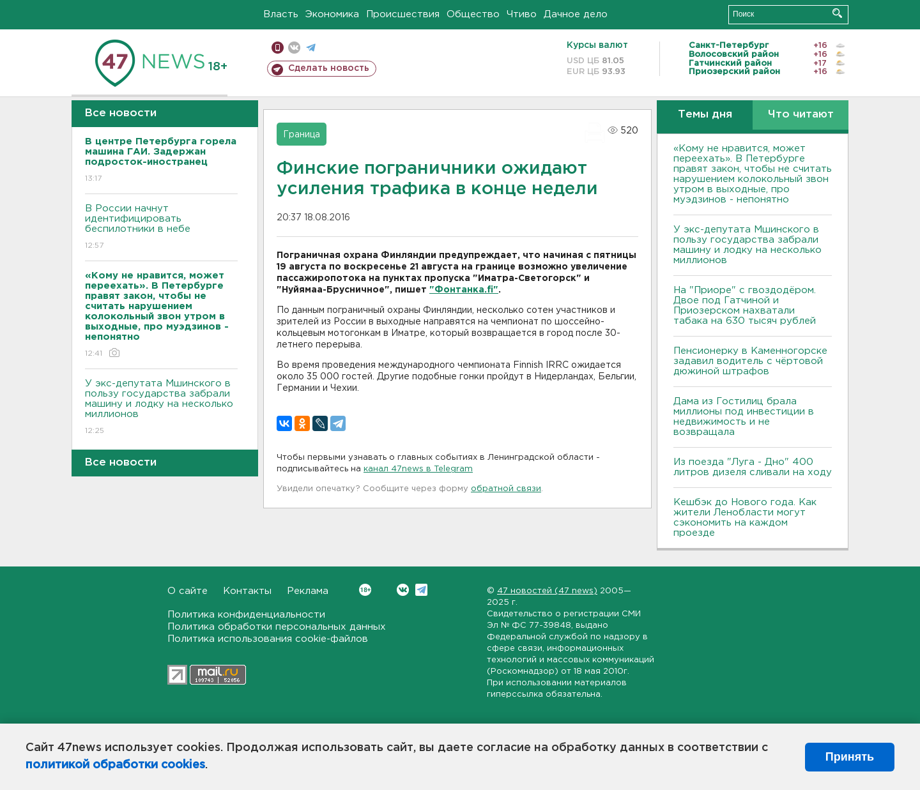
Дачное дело (576, 14)
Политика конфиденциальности (246, 615)
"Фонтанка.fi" (463, 290)
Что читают (801, 114)
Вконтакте (365, 590)
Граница (301, 135)
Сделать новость (328, 68)
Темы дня (705, 114)
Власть (280, 14)
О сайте (187, 591)
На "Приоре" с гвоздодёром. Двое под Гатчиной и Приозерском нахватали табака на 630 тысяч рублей (744, 305)
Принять (849, 756)
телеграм (311, 48)
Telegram (421, 590)
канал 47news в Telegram (418, 469)
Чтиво (522, 14)
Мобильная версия (278, 48)
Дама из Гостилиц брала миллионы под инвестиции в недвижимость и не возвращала (743, 416)
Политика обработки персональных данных (276, 627)
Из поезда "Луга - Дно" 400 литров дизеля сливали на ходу (752, 467)
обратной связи (506, 488)
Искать (837, 13)
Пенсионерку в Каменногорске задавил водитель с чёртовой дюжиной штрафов (750, 361)
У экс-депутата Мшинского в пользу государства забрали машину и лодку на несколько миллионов (161, 407)
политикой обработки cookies (115, 765)
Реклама (307, 591)
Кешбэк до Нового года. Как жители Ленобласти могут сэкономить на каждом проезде (744, 517)
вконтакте (294, 48)
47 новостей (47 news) (547, 591)
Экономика (332, 14)
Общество (473, 14)
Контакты (247, 591)
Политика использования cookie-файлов (267, 639)
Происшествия (403, 14)
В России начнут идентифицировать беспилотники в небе (161, 227)
